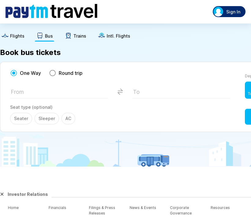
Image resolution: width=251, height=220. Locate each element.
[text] (13, 37)
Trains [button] (79, 36)
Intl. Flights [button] (118, 36)
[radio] (25, 73)
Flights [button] (17, 36)
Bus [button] (49, 36)
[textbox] (59, 93)
